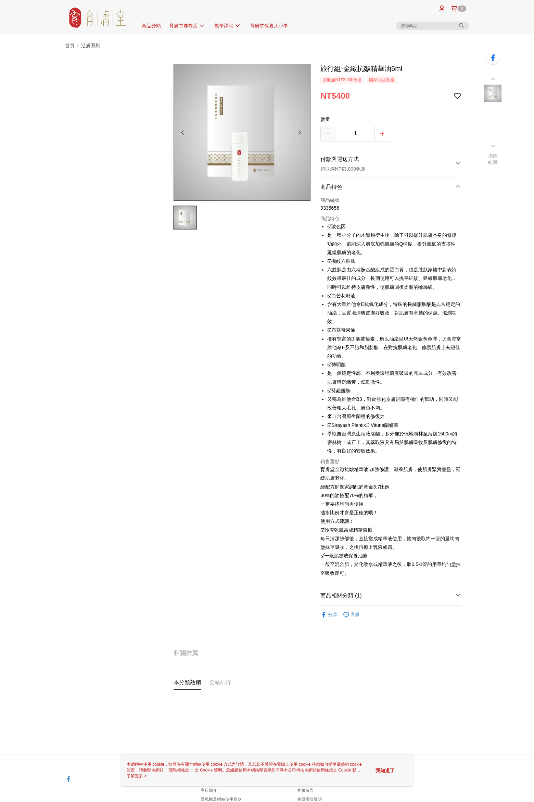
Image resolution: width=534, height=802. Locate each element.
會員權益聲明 (309, 799)
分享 (329, 614)
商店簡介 (209, 790)
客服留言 (305, 790)
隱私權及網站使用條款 (221, 799)
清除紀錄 (493, 159)
